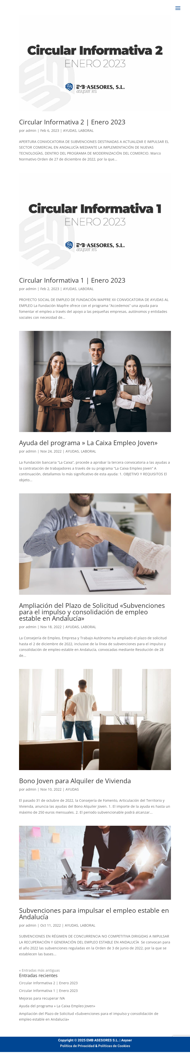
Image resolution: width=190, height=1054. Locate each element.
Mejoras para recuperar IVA (42, 998)
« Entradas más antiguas (39, 970)
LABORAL (86, 130)
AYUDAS (69, 130)
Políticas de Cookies (114, 1046)
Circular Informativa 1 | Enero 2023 (72, 280)
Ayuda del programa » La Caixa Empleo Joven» (88, 442)
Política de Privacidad (77, 1046)
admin (31, 130)
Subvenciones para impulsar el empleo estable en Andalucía (94, 913)
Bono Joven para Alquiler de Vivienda (75, 780)
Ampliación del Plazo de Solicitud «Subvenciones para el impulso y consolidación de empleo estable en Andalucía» (92, 612)
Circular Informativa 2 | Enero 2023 (72, 121)
